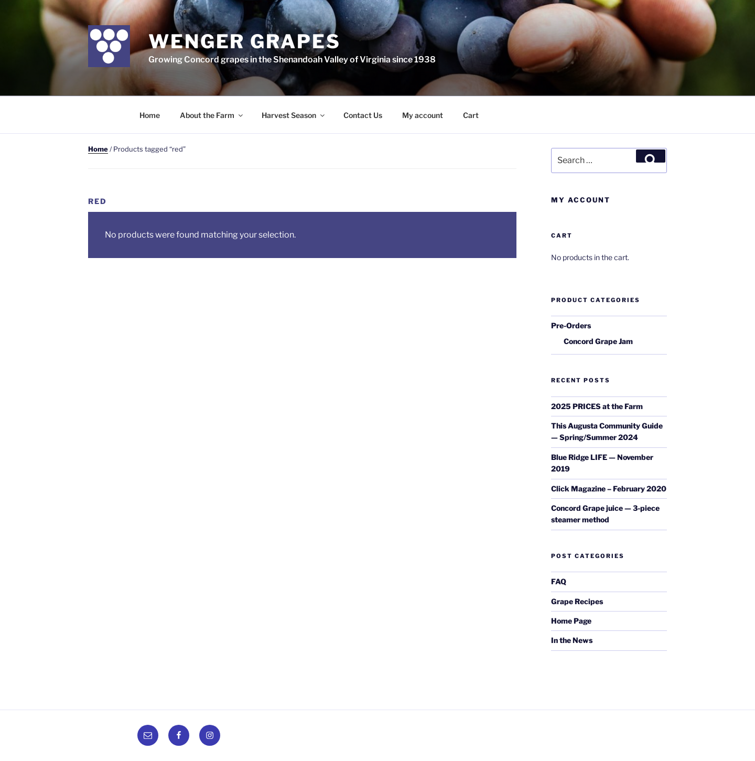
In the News (571, 640)
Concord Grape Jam (598, 341)
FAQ (558, 581)
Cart (471, 115)
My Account (580, 200)
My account (422, 115)
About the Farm (212, 115)
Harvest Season (294, 115)
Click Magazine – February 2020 (608, 488)
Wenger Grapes (244, 41)
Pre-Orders (571, 325)
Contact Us (362, 115)
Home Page (571, 620)
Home (149, 115)
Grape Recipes (577, 601)
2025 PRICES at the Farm (597, 406)
